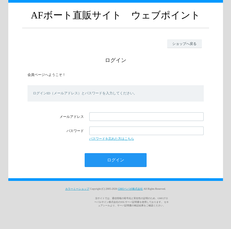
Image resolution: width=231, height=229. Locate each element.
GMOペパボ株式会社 (130, 188)
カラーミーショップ (77, 188)
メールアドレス (72, 117)
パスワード (75, 131)
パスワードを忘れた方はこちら (111, 139)
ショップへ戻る (184, 44)
